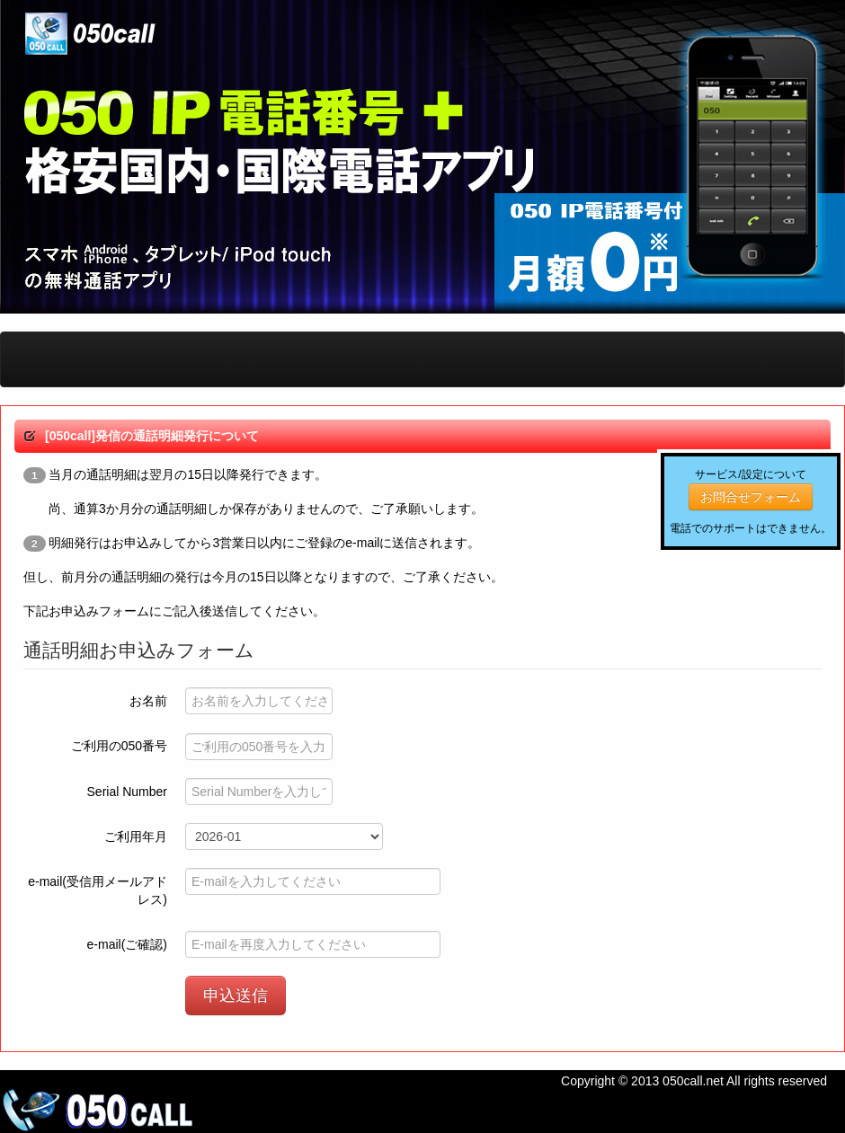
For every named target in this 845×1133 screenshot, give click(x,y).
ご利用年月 (135, 836)
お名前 (148, 701)
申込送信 (235, 996)
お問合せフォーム (750, 497)
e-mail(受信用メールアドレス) (97, 890)
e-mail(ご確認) (127, 944)
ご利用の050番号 (119, 746)
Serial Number (127, 791)
